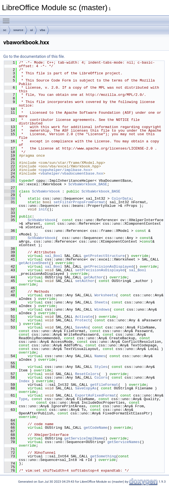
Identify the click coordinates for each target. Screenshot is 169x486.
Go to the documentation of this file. (34, 56)
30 (9, 198)
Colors (100, 377)
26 (9, 180)
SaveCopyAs (86, 388)
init (42, 209)
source (18, 30)
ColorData (121, 198)
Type (23, 399)
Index (24, 381)
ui (31, 30)
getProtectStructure (104, 255)
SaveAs (81, 327)
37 (9, 237)
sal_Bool (53, 255)
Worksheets (105, 295)
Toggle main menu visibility (7, 18)
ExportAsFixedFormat (95, 395)
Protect (82, 320)
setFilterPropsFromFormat (79, 202)
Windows (102, 309)
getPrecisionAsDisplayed (108, 266)
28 (9, 191)
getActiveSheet (34, 262)
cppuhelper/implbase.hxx (65, 169)
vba (42, 30)
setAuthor (84, 280)
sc (4, 30)
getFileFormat (104, 384)
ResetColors (87, 373)
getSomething (103, 456)
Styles (100, 366)
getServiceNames (123, 441)
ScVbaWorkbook (46, 191)
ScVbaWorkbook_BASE (87, 184)
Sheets (100, 302)
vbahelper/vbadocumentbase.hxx (72, 173)
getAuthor (93, 277)
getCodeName (95, 427)
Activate (83, 316)
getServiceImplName (83, 438)
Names (99, 356)
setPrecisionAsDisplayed (100, 270)
